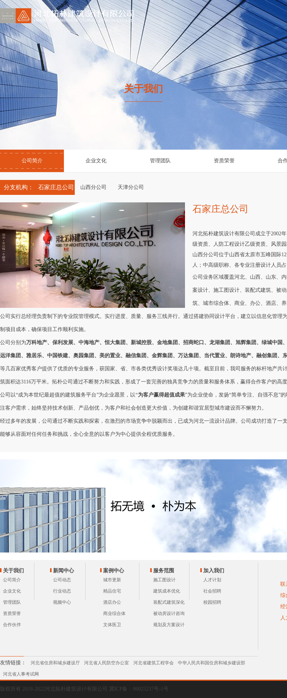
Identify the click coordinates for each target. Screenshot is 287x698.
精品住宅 (112, 591)
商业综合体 (114, 613)
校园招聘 (212, 602)
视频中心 (62, 602)
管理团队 (160, 160)
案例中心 (113, 570)
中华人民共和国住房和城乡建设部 (211, 662)
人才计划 (212, 579)
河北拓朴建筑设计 (68, 15)
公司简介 (32, 160)
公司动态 (62, 579)
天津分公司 (131, 187)
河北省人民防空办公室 (106, 662)
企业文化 (96, 160)
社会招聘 (212, 591)
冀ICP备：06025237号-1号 (139, 689)
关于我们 (13, 570)
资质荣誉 (224, 160)
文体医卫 (112, 624)
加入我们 (213, 570)
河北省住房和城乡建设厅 (55, 662)
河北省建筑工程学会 (153, 662)
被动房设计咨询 (169, 613)
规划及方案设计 (169, 624)
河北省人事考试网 (21, 674)
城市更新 (112, 579)
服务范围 (163, 570)
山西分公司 (93, 187)
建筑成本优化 (166, 591)
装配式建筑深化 (169, 602)
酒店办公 (112, 602)
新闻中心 (63, 570)
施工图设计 (164, 579)
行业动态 (62, 591)
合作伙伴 (12, 624)
